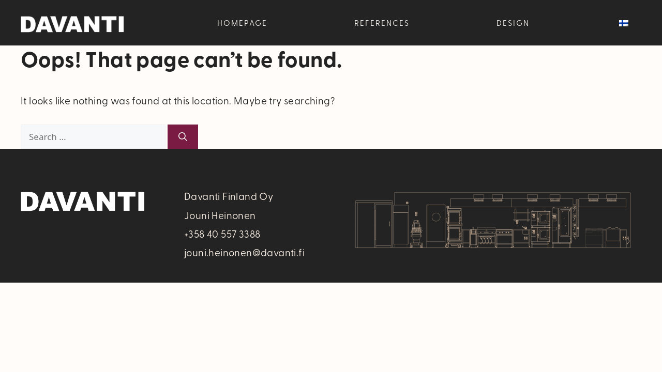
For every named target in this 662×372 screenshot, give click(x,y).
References (382, 23)
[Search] (183, 137)
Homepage (242, 23)
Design (513, 23)
